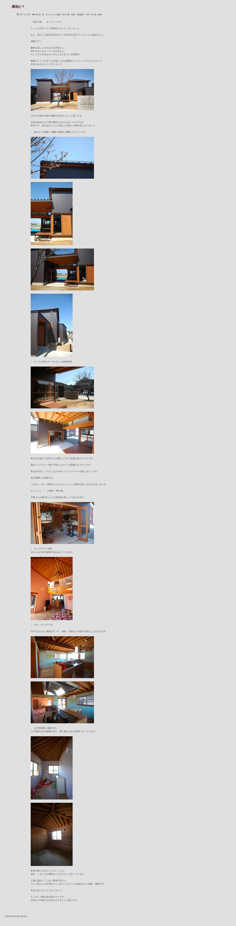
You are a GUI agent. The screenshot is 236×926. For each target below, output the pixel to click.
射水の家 (66, 14)
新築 (73, 14)
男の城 (93, 14)
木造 (87, 14)
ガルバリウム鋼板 (53, 14)
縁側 (100, 14)
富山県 (38, 14)
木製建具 (80, 14)
